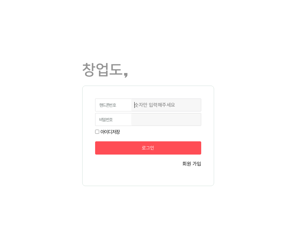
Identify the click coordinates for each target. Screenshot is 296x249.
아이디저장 (110, 132)
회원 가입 (191, 164)
